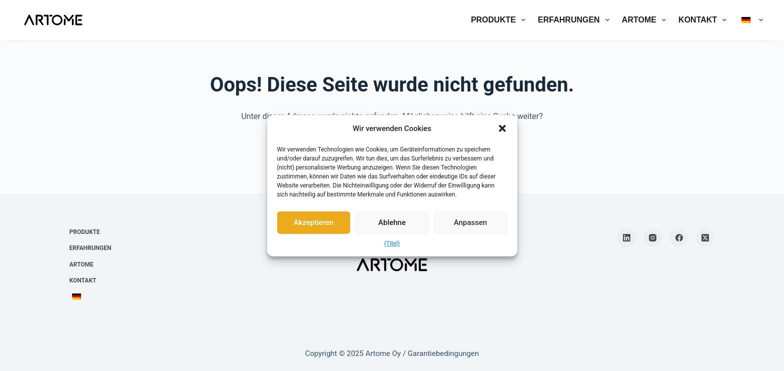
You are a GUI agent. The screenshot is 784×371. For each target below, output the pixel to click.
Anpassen (470, 222)
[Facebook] (678, 238)
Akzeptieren (314, 222)
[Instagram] (652, 238)
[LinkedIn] (626, 238)
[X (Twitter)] (705, 238)
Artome (646, 20)
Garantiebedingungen (443, 353)
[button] (502, 129)
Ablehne (392, 222)
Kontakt (704, 20)
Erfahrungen (575, 20)
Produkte (500, 20)
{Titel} (392, 243)
